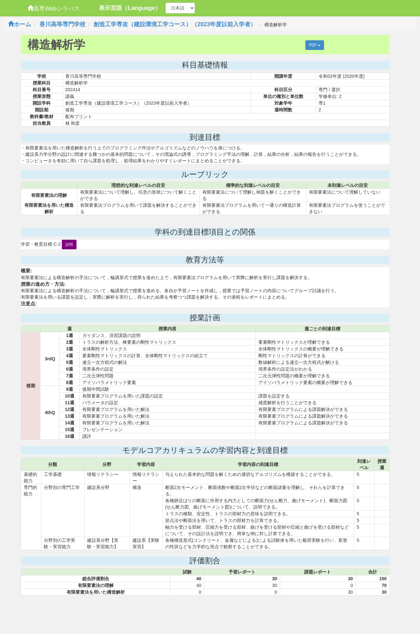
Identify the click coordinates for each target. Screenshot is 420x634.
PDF (314, 45)
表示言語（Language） (130, 8)
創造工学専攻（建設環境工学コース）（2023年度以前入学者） (174, 24)
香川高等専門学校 (62, 24)
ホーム (19, 24)
